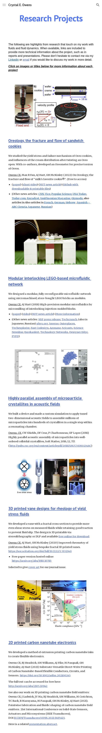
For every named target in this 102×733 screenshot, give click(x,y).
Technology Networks (54, 332)
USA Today (79, 194)
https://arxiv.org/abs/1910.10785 (32, 560)
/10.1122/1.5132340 (60, 551)
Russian (46, 206)
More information (67, 314)
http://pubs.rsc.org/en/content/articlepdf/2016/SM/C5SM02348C (50, 445)
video (26, 314)
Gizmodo (77, 198)
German (59, 202)
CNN (41, 194)
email (26, 59)
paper (16, 184)
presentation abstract (43, 724)
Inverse (54, 323)
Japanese (34, 206)
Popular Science (61, 194)
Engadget (33, 198)
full (47, 551)
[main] (51, 18)
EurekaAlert (31, 332)
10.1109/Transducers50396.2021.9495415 (39, 717)
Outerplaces (67, 323)
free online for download (73, 536)
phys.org (42, 323)
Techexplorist (21, 327)
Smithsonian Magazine (55, 198)
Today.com (19, 198)
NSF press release (49, 319)
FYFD (15, 336)
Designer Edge (78, 332)
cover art (34, 567)
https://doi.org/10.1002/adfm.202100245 (45, 675)
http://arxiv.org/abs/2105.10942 (27, 686)
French (48, 202)
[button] (4, 5)
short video (30, 184)
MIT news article (50, 184)
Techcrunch (69, 319)
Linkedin (13, 59)
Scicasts (67, 327)
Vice (47, 194)
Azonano (55, 327)
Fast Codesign (40, 327)
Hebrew (70, 202)
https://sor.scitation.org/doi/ (26, 551)
